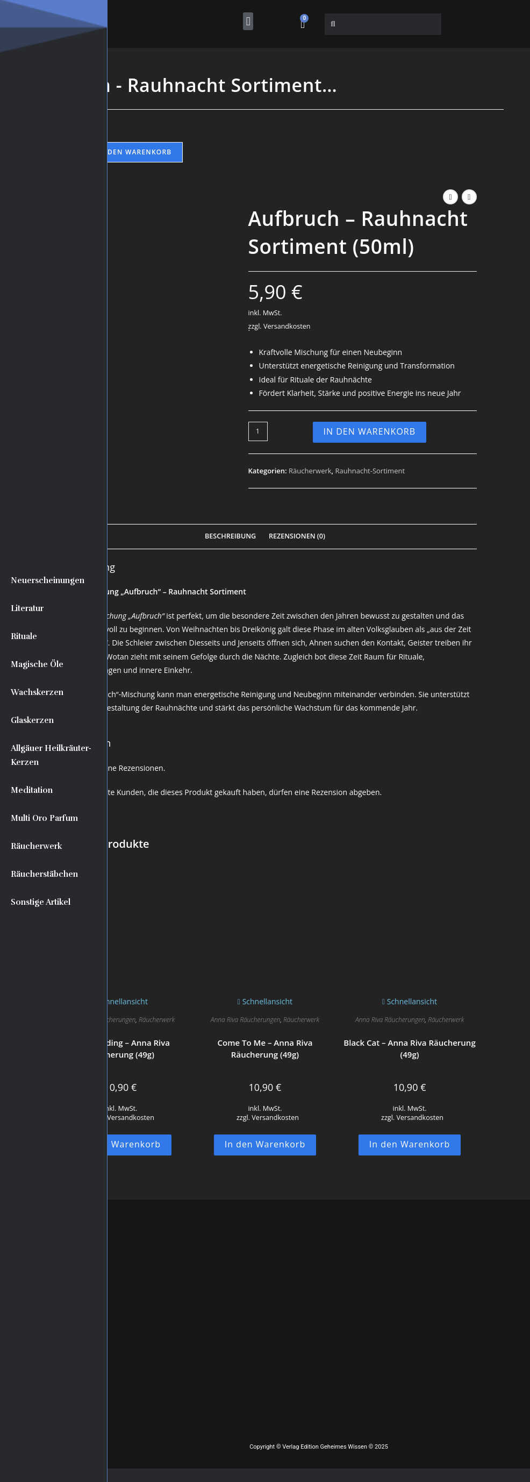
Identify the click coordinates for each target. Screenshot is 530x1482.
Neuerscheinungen (47, 580)
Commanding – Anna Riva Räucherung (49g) (120, 1048)
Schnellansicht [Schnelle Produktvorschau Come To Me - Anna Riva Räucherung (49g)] (265, 1001)
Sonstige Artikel (40, 902)
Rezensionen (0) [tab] (297, 536)
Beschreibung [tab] (230, 536)
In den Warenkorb (134, 152)
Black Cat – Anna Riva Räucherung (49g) (409, 1048)
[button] (248, 21)
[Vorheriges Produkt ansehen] (450, 196)
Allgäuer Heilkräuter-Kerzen (51, 755)
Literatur (27, 608)
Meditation (32, 790)
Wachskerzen (37, 692)
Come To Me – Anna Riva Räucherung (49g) (265, 1048)
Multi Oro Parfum (44, 818)
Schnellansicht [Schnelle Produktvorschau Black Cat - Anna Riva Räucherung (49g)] (409, 1001)
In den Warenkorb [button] (120, 1144)
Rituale (24, 636)
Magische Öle (37, 664)
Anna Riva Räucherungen (246, 1019)
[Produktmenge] (258, 431)
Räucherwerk (36, 846)
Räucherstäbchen (44, 874)
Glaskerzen (32, 720)
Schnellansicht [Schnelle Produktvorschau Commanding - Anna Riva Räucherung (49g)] (120, 1001)
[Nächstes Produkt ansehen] (469, 196)
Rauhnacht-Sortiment (370, 471)
